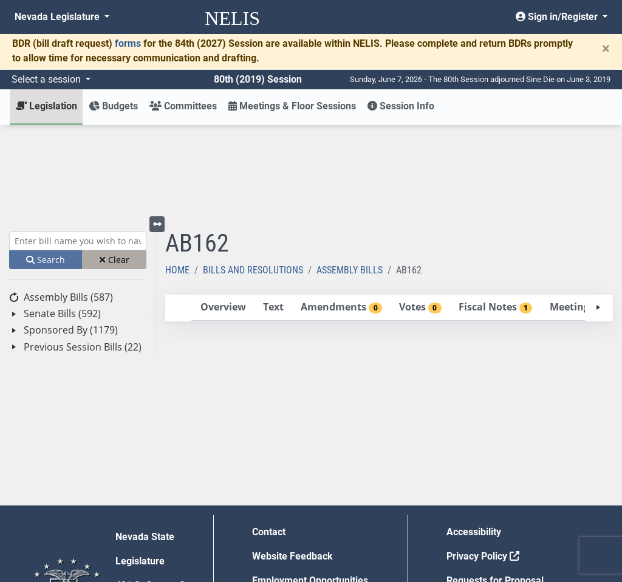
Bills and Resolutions (253, 181)
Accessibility (473, 442)
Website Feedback (292, 467)
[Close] (606, 48)
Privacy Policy (482, 467)
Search (45, 170)
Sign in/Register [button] (558, 16)
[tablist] (389, 218)
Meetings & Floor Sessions (292, 106)
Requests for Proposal (495, 491)
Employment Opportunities (310, 491)
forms (128, 43)
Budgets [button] (113, 106)
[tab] (223, 218)
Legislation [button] (46, 106)
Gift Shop (272, 515)
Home (177, 181)
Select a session (47, 79)
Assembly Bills (349, 181)
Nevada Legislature (58, 16)
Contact (268, 442)
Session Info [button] (400, 106)
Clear (114, 170)
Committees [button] (183, 106)
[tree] (77, 233)
